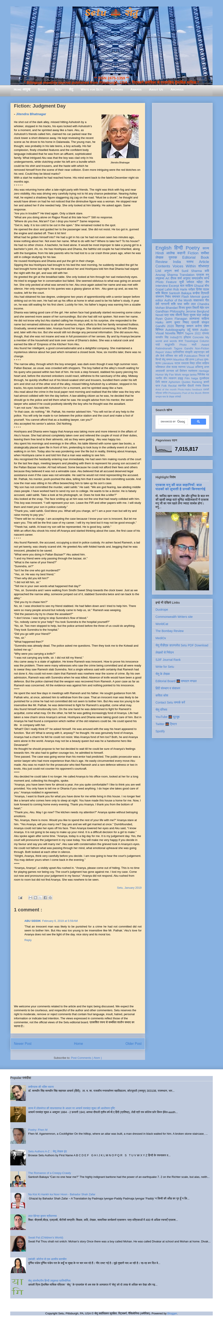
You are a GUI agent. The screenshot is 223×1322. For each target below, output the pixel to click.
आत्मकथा (194, 318)
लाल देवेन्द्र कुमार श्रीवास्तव (42, 1216)
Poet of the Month (192, 393)
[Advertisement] (182, 170)
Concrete (198, 337)
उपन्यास (170, 370)
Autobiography (175, 329)
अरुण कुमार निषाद (177, 322)
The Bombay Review (169, 631)
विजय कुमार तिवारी (189, 307)
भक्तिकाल (160, 367)
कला (181, 341)
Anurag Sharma (166, 275)
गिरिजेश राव (203, 374)
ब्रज (157, 385)
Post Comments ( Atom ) (86, 1057)
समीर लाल (190, 304)
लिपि (157, 382)
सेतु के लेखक (162, 674)
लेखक (159, 257)
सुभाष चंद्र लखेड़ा (199, 315)
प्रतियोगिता (178, 352)
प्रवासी (195, 322)
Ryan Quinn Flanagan (171, 318)
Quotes (186, 382)
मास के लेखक (168, 396)
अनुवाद (187, 278)
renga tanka (189, 374)
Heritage (204, 370)
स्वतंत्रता (192, 370)
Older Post (133, 1043)
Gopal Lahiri (163, 289)
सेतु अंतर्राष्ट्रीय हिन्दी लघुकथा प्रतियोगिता (49, 1280)
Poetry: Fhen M (37, 1129)
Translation (186, 275)
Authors (116, 89)
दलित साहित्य (202, 363)
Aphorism (174, 382)
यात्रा (195, 329)
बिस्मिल (159, 329)
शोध (207, 285)
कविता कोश (161, 695)
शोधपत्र (203, 266)
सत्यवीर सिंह (161, 337)
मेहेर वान (204, 307)
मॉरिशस (169, 355)
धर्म (176, 370)
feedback (197, 389)
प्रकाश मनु (202, 275)
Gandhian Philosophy (170, 311)
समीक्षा (205, 253)
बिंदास (164, 293)
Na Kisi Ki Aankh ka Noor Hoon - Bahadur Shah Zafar (61, 1194)
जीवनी (178, 315)
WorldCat (161, 624)
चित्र (186, 315)
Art (167, 278)
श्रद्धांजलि (169, 344)
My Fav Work (173, 374)
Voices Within (184, 266)
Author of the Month (178, 300)
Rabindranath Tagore (168, 348)
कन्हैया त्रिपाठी (201, 293)
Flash (185, 296)
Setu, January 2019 (129, 887)
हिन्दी (178, 248)
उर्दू (188, 329)
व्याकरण (172, 378)
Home (78, 1043)
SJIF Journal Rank (168, 659)
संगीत (165, 393)
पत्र (166, 315)
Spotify (160, 731)
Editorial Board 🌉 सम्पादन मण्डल (176, 681)
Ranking (197, 382)
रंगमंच (198, 385)
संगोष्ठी (178, 396)
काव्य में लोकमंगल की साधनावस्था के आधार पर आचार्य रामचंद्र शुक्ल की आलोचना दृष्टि (71, 1108)
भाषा (172, 315)
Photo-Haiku (184, 389)
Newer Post (23, 1043)
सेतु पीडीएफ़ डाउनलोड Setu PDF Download (181, 645)
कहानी (181, 253)
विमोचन (183, 370)
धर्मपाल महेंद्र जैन (197, 282)
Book (205, 257)
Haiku (159, 322)
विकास (206, 385)
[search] (173, 422)
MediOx (160, 638)
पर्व (207, 355)
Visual (190, 367)
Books (42, 89)
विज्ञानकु (180, 326)
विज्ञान (180, 333)
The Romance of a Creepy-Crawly (49, 1173)
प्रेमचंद (205, 333)
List (158, 271)
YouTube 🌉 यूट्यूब (167, 717)
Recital (172, 385)
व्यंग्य (206, 278)
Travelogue (191, 341)
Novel (159, 315)
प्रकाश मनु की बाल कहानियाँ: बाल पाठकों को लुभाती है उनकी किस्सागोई (180, 487)
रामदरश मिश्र (188, 363)
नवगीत (158, 378)
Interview (161, 285)
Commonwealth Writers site (174, 616)
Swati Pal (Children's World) (45, 1237)
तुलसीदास (204, 378)
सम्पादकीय (197, 278)
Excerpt (174, 285)
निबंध (168, 296)
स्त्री (194, 344)
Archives (177, 89)
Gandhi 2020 (164, 326)
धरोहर (191, 289)
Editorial (189, 257)
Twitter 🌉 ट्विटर (166, 724)
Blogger (172, 1313)
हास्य (191, 359)
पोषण (206, 326)
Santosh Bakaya (180, 293)
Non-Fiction (202, 348)
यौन (165, 378)
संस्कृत (205, 322)
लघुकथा (159, 278)
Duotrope (161, 609)
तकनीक (182, 385)
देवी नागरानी (162, 304)
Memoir (195, 296)
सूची (181, 282)
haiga (194, 378)
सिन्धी (158, 359)
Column (204, 341)
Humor (159, 374)
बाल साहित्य (186, 285)
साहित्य (205, 318)
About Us (156, 89)
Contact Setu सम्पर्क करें (170, 702)
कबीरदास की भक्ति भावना (41, 1086)
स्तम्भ (189, 262)
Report (159, 352)
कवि (206, 271)
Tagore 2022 (193, 333)
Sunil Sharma (192, 271)
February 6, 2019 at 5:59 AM (60, 920)
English (163, 248)
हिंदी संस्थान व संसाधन (167, 688)
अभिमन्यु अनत (202, 367)
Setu (58, 89)
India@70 (176, 337)
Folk (164, 385)
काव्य (206, 248)
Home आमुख (22, 89)
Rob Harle (180, 289)
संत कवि (178, 355)
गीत (207, 300)
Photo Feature (166, 282)
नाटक (177, 363)
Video (168, 352)
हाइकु (180, 378)
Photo (183, 344)
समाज (164, 382)
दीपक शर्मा (176, 278)
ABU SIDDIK (32, 920)
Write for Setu (92, 89)
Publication (191, 355)
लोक (168, 367)
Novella (170, 333)
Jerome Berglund (197, 311)
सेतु (71, 89)
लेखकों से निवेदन (164, 652)
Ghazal (198, 285)
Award (205, 344)
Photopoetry (174, 393)
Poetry (193, 248)
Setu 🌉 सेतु (111, 13)
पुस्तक (173, 257)
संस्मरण (159, 296)
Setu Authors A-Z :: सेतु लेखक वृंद (47, 1151)
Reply (28, 940)
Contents (162, 266)
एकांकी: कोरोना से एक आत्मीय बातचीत (47, 1259)
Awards (136, 89)
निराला (202, 355)
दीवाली (191, 385)
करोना (198, 326)
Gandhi (188, 348)
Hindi (159, 253)
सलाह (174, 367)
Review (161, 262)
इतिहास (187, 337)
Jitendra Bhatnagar (31, 114)
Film (187, 378)
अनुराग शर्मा (171, 271)
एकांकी (206, 389)
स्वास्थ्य (182, 367)
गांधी (157, 344)
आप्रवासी (160, 370)
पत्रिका (158, 393)
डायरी (206, 382)
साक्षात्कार (198, 300)
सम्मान (189, 326)
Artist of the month (166, 389)
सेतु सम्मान (167, 359)
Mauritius (178, 359)
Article (204, 262)
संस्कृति (189, 352)
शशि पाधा (176, 304)
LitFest (199, 359)
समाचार (176, 296)
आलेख (170, 253)
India (177, 262)
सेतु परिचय (161, 709)
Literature (167, 363)
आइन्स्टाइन (199, 352)
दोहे (186, 359)
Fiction (193, 253)
